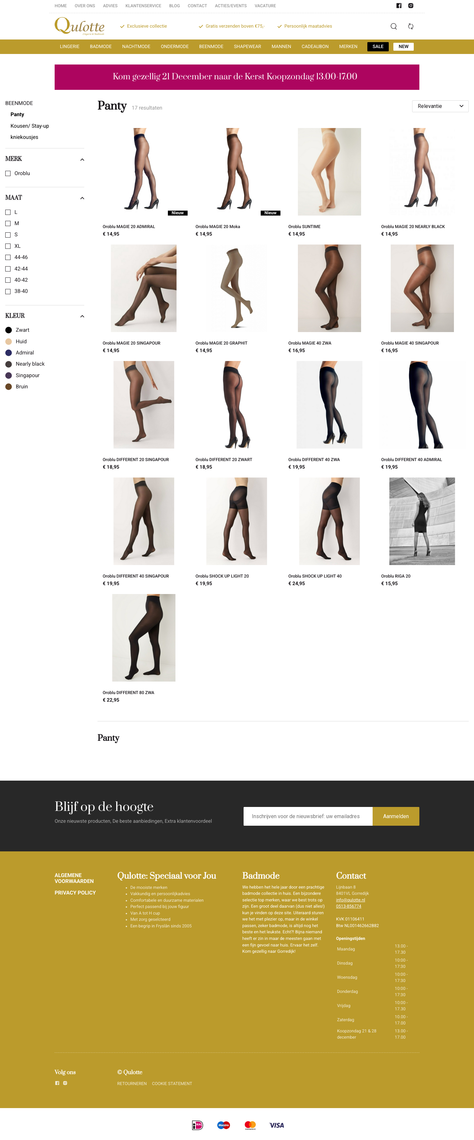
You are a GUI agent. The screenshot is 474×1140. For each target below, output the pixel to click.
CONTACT (197, 6)
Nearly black (30, 364)
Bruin (22, 387)
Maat (44, 198)
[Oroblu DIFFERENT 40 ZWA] (329, 416)
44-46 (21, 257)
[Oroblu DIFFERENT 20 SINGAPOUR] (143, 416)
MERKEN (348, 46)
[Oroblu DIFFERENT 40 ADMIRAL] (422, 416)
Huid (21, 342)
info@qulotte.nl (350, 900)
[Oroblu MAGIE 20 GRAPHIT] (236, 300)
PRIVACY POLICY (75, 893)
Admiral (25, 353)
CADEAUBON (315, 46)
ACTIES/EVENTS (231, 6)
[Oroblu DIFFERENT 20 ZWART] (236, 416)
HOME (61, 6)
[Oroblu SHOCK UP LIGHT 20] (236, 533)
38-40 (21, 291)
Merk (44, 159)
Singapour (28, 375)
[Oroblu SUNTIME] (329, 183)
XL (17, 246)
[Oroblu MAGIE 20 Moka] (236, 183)
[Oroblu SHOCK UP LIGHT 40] (329, 533)
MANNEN (281, 46)
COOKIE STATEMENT (172, 1083)
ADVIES (110, 6)
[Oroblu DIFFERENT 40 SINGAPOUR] (143, 533)
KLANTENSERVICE (143, 6)
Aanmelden (396, 816)
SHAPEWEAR (247, 46)
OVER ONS (85, 6)
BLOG (174, 6)
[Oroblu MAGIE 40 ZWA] (329, 300)
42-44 (21, 269)
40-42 (21, 280)
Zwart (22, 330)
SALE (378, 46)
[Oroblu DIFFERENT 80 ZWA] (143, 649)
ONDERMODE (175, 46)
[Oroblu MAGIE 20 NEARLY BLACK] (422, 183)
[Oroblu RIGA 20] (422, 533)
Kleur (44, 316)
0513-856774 (348, 906)
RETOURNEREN (132, 1083)
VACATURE (265, 6)
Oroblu (22, 173)
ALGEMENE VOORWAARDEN (74, 878)
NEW (403, 46)
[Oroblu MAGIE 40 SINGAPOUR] (422, 300)
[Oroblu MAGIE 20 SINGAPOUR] (143, 300)
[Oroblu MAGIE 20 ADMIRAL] (143, 183)
